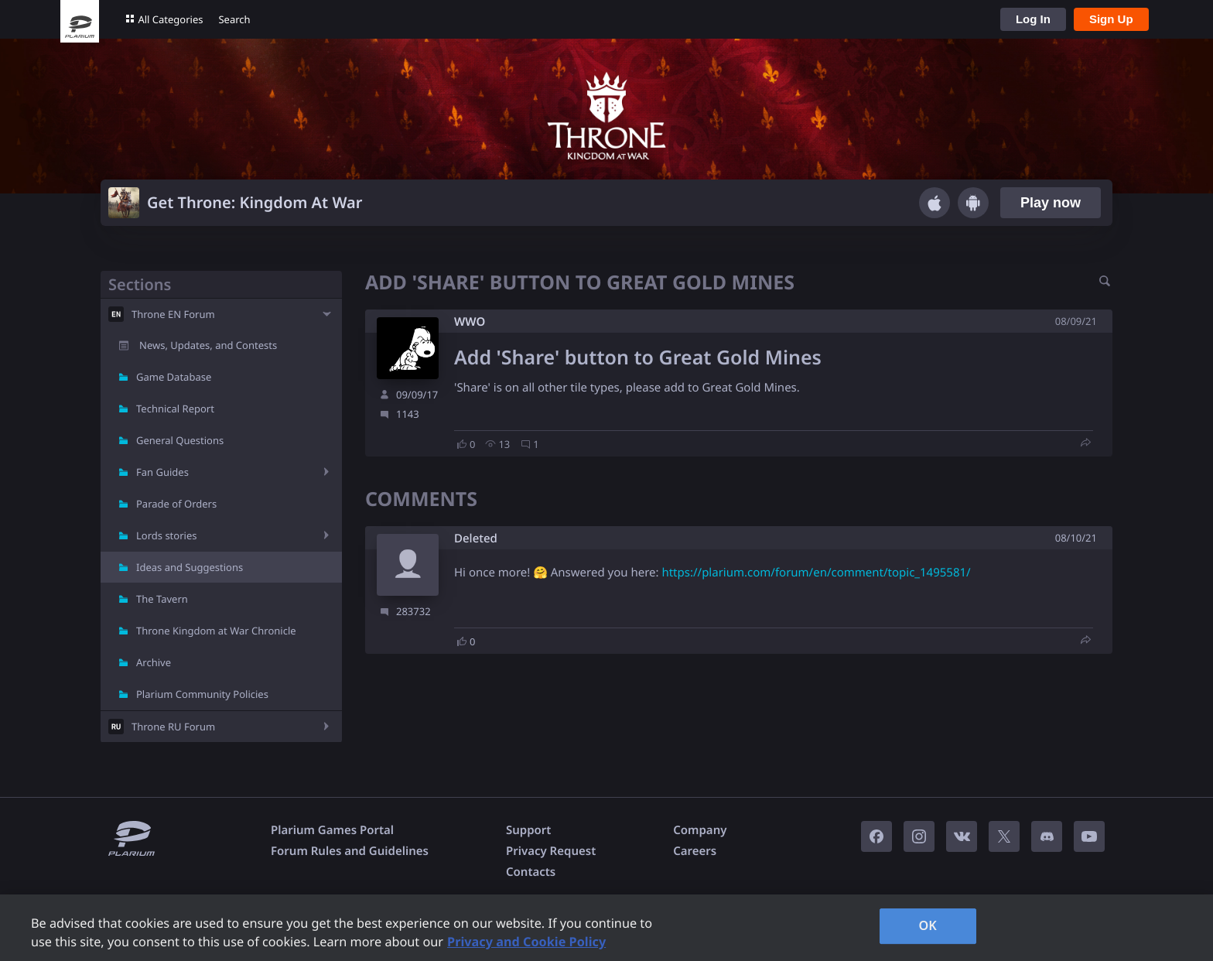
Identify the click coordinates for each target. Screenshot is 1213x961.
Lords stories (166, 535)
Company (699, 830)
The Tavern (162, 599)
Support (528, 830)
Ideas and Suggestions (189, 567)
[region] (606, 927)
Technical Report (175, 409)
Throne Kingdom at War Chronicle (216, 631)
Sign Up (1111, 19)
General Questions (180, 440)
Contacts (530, 872)
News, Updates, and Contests (208, 345)
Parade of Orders (176, 504)
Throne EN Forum (173, 314)
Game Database (173, 377)
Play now (1050, 202)
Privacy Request (551, 851)
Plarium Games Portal (332, 830)
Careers (694, 851)
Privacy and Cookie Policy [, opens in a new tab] (526, 941)
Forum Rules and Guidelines (350, 851)
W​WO (469, 322)
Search (234, 19)
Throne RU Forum (173, 727)
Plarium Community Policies (202, 694)
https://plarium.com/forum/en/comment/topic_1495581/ (815, 572)
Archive (153, 662)
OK (927, 925)
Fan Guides (162, 472)
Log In (1033, 19)
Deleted (475, 539)
